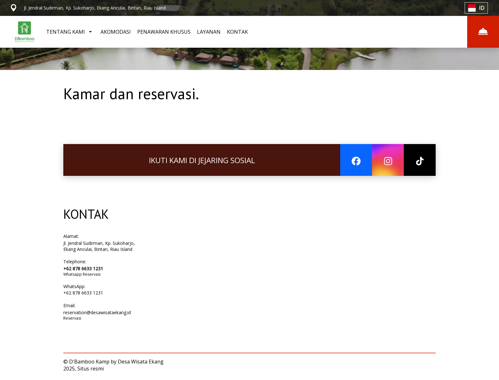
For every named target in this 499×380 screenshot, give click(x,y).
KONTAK (237, 31)
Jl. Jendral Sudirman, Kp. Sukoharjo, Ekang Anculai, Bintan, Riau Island (99, 246)
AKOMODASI (116, 31)
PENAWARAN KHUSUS (164, 31)
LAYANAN (209, 31)
